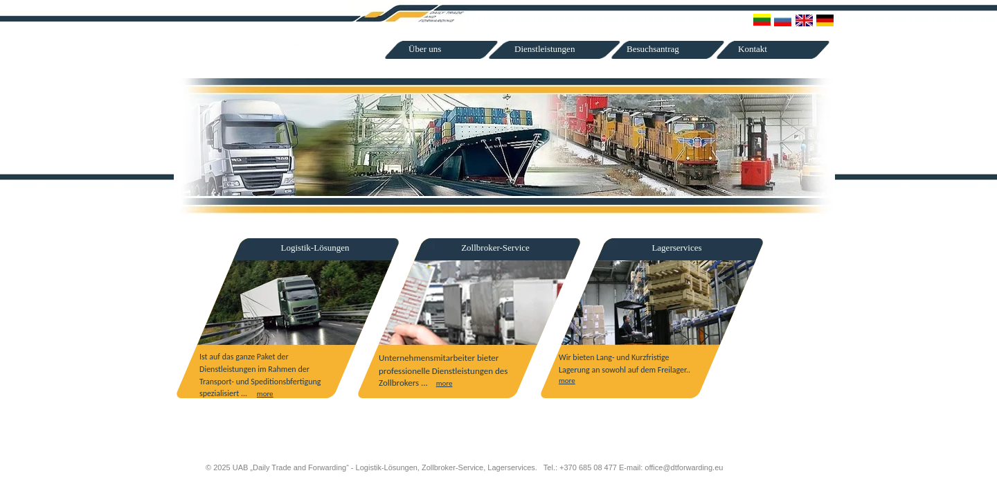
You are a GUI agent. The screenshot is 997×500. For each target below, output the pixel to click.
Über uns (424, 49)
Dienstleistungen (544, 49)
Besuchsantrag (653, 49)
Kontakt (752, 49)
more (265, 393)
